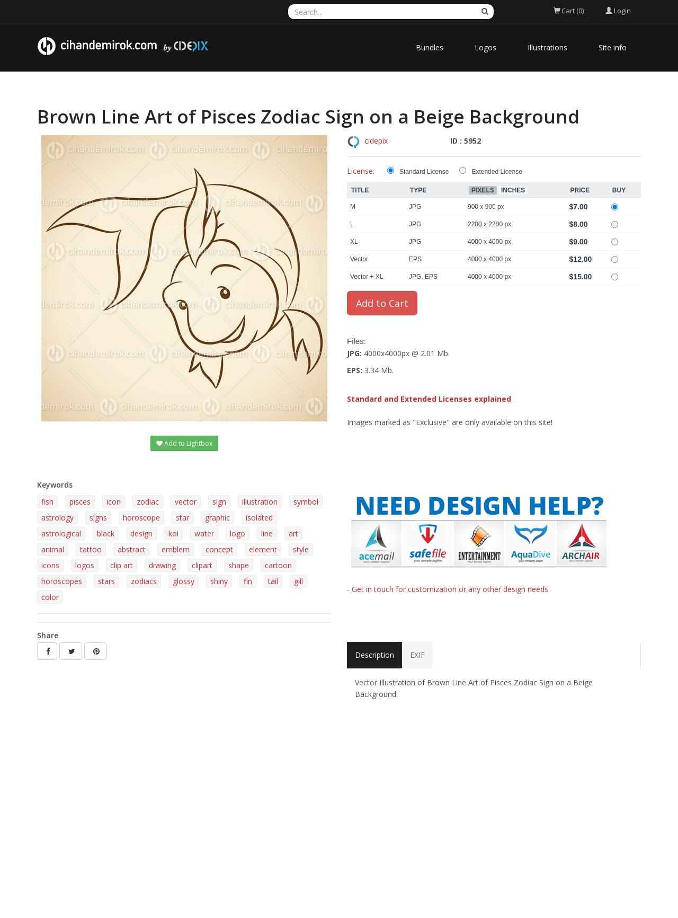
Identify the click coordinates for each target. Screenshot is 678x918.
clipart (202, 565)
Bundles (429, 47)
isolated (259, 518)
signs (98, 518)
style (301, 549)
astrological (61, 533)
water (204, 533)
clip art (121, 565)
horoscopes (61, 581)
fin (248, 581)
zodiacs (144, 581)
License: (360, 171)
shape (238, 565)
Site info (613, 47)
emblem (176, 549)
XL (354, 241)
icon (113, 502)
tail (273, 581)
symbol (305, 502)
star (182, 518)
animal (52, 549)
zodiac (148, 502)
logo (237, 533)
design (141, 533)
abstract (132, 549)
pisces (80, 502)
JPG (415, 206)
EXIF (417, 655)
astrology (57, 518)
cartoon (278, 565)
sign (219, 502)
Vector (359, 259)
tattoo (91, 549)
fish (47, 502)
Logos (485, 47)
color (50, 597)
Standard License (424, 171)
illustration (260, 502)
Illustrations (547, 47)
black (105, 533)
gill (298, 581)
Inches (513, 190)
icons (50, 565)
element (263, 549)
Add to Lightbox (184, 443)
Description (374, 655)
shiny (219, 581)
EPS (415, 259)
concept (219, 549)
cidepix (376, 141)
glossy (183, 581)
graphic (217, 518)
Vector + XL (366, 276)
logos (84, 565)
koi (173, 533)
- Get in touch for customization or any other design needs (447, 589)
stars (106, 581)
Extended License (496, 171)
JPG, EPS (423, 276)
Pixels (482, 190)
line (267, 533)
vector (186, 502)
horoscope (141, 518)
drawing (162, 565)
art (293, 533)
